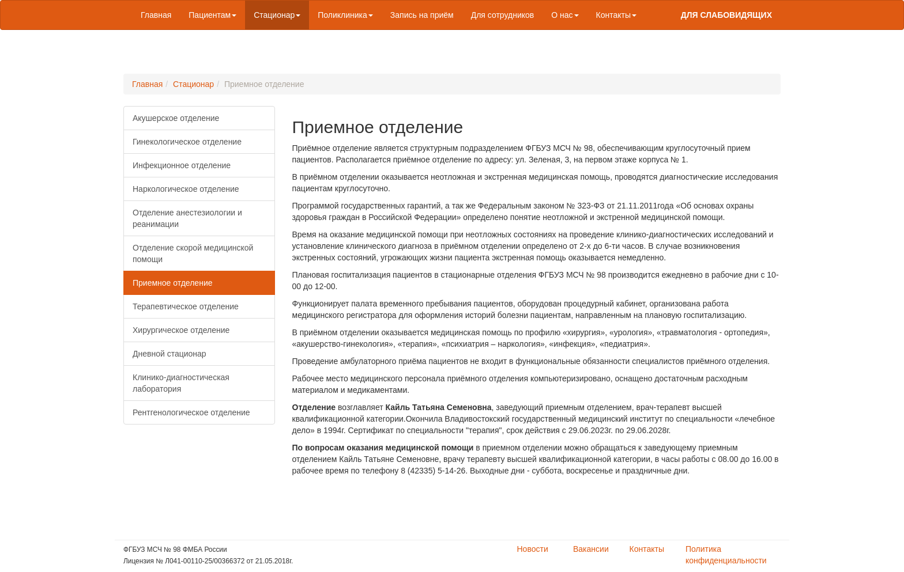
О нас (564, 15)
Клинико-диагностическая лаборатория (181, 383)
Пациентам (212, 15)
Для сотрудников (502, 15)
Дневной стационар (169, 353)
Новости (532, 549)
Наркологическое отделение (186, 189)
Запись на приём (422, 15)
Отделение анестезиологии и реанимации (187, 218)
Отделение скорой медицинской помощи (193, 253)
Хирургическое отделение (181, 330)
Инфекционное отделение (182, 165)
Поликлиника (345, 15)
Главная (156, 15)
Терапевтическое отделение (186, 306)
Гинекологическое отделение (187, 141)
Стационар (277, 15)
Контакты (616, 15)
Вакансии (591, 549)
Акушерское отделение (176, 118)
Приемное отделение (172, 282)
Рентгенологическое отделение (191, 412)
